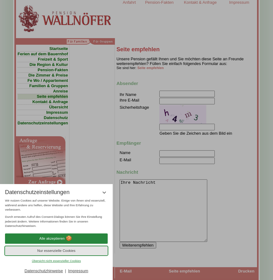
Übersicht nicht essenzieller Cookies (56, 260)
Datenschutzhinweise (43, 270)
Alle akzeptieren (56, 238)
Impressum (78, 270)
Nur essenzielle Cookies (56, 250)
